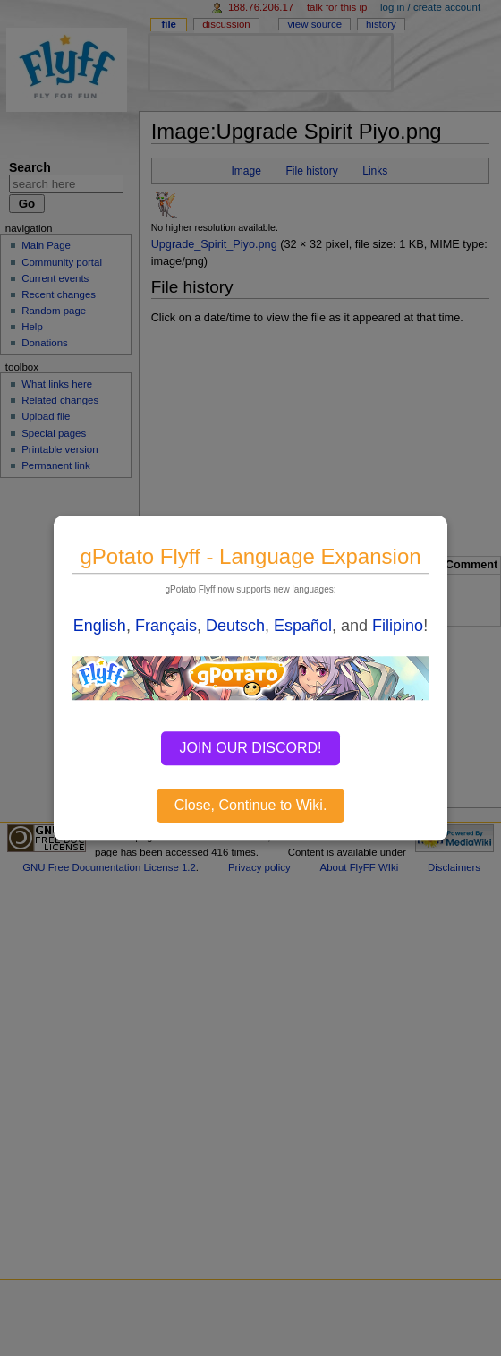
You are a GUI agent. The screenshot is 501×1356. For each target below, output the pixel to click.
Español (303, 626)
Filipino (397, 626)
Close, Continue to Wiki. (250, 805)
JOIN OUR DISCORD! (250, 747)
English (99, 626)
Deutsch (235, 626)
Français (166, 626)
